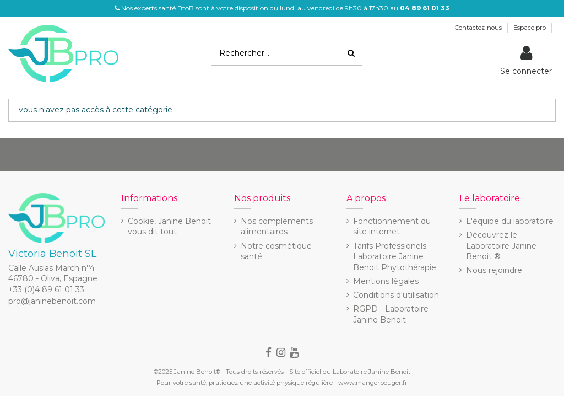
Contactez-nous (479, 27)
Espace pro (530, 27)
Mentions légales (386, 281)
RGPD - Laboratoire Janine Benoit (391, 314)
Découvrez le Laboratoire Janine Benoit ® (501, 245)
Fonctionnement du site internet (392, 226)
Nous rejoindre (494, 270)
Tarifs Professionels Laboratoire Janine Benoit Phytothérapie (394, 256)
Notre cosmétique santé (276, 251)
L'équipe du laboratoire (510, 221)
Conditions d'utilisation (396, 295)
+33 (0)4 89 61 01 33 (46, 289)
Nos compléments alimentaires (277, 226)
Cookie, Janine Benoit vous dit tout (169, 226)
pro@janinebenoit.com (52, 301)
